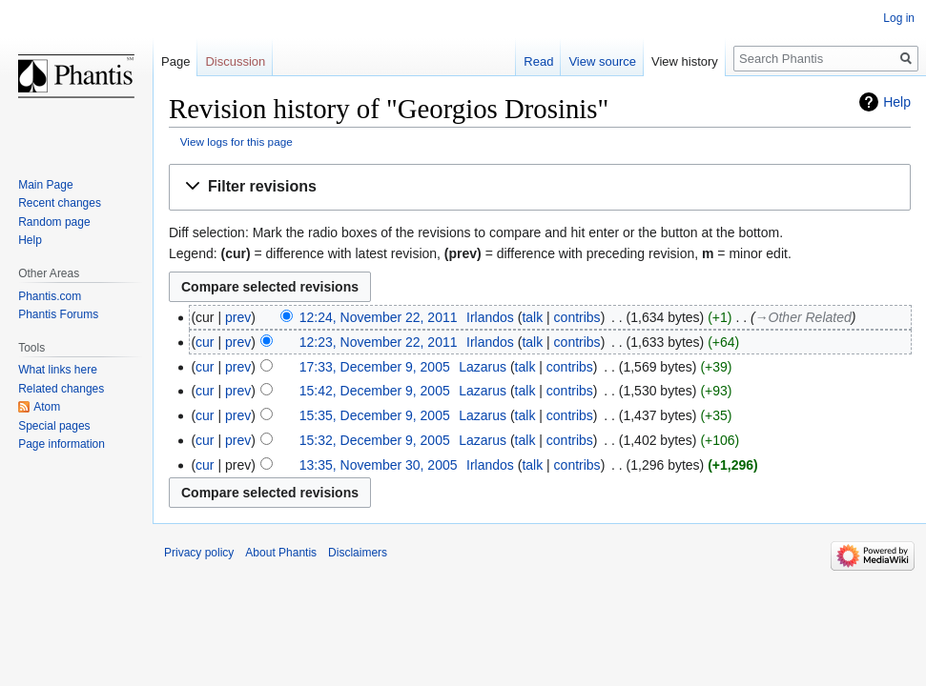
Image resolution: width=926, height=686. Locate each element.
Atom (46, 407)
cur (204, 342)
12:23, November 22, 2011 (378, 342)
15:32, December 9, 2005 (374, 440)
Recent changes (59, 203)
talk (532, 317)
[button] (540, 187)
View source (602, 61)
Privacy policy (199, 552)
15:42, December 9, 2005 (374, 390)
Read (538, 61)
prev (238, 317)
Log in (899, 18)
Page (175, 61)
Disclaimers (357, 552)
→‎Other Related (803, 317)
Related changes (61, 388)
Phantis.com (49, 296)
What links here (57, 369)
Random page (54, 222)
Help (897, 102)
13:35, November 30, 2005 (378, 465)
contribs (577, 317)
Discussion (235, 61)
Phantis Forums (58, 314)
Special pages (54, 426)
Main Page (45, 185)
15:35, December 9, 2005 (374, 415)
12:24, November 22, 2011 (378, 317)
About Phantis (281, 552)
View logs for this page (236, 141)
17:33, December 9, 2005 (374, 366)
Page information (61, 444)
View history (684, 61)
